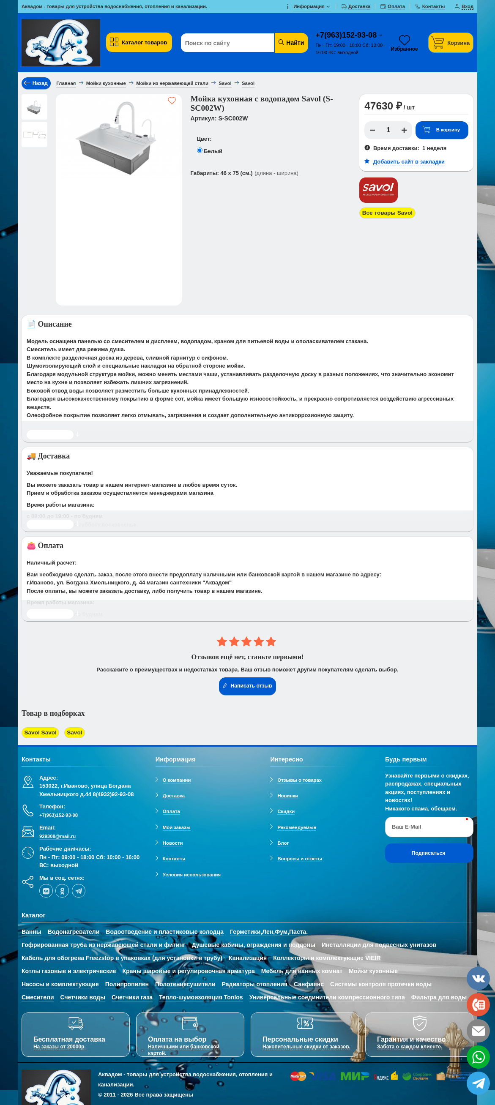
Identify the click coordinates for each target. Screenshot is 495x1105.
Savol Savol (39, 732)
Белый (213, 151)
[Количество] (388, 130)
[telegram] (78, 889)
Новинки (287, 794)
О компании (177, 778)
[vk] (46, 889)
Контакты (174, 857)
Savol (71, 732)
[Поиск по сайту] (233, 43)
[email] (478, 1030)
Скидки (286, 810)
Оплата (171, 810)
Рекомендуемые (296, 826)
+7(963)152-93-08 (347, 35)
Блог (283, 841)
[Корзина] (451, 42)
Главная (66, 83)
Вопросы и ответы (299, 857)
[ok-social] (62, 889)
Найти (290, 42)
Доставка (174, 794)
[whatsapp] (478, 1057)
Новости (173, 841)
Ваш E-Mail (406, 826)
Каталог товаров (138, 42)
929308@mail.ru (57, 835)
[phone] (478, 1004)
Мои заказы (177, 826)
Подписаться (429, 852)
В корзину (441, 130)
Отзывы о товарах (299, 778)
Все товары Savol (386, 213)
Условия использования (192, 873)
